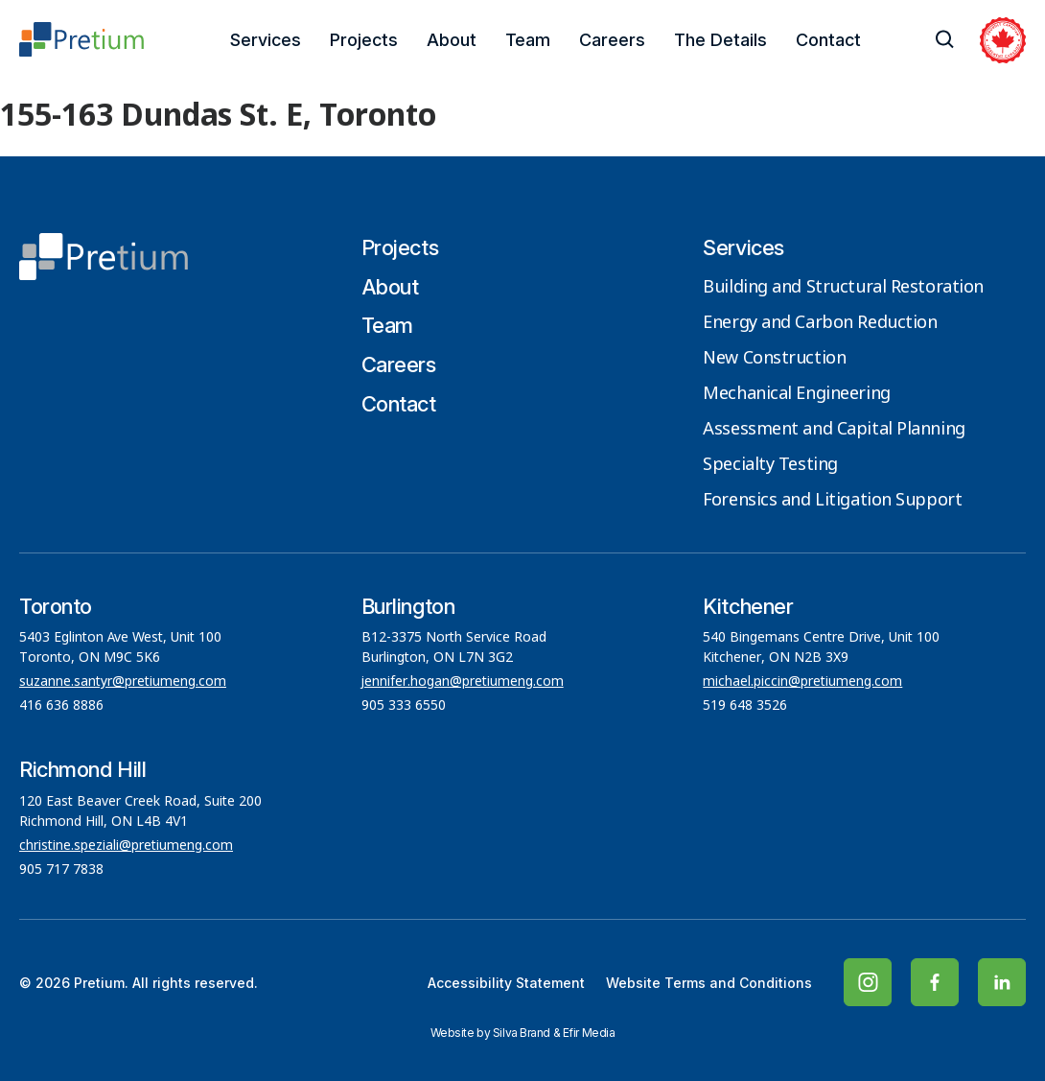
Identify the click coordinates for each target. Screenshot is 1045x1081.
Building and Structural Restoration (843, 287)
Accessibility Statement (506, 983)
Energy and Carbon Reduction (820, 323)
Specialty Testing (770, 465)
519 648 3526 (747, 706)
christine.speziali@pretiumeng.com (126, 846)
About (451, 40)
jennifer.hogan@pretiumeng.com (462, 682)
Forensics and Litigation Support (832, 500)
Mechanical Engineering (796, 394)
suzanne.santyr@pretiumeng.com (122, 682)
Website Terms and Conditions (709, 983)
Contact (828, 40)
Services (265, 40)
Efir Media (589, 1032)
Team (527, 40)
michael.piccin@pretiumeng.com (802, 682)
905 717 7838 (61, 870)
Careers (612, 40)
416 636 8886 (61, 706)
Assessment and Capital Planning (833, 429)
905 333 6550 (403, 706)
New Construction (774, 358)
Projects (364, 40)
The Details (720, 40)
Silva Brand (521, 1032)
